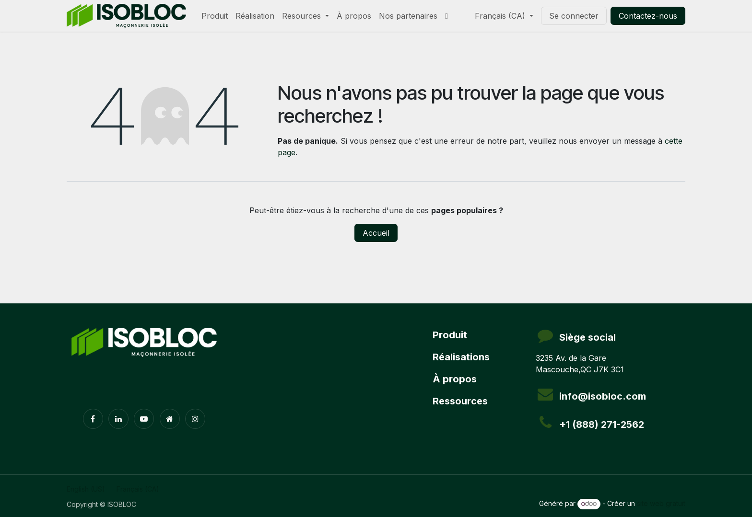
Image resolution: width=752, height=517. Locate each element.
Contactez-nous (648, 16)
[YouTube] (144, 419)
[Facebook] (93, 419)
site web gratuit (661, 503)
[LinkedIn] (118, 419)
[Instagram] (195, 419)
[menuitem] (215, 15)
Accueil (376, 233)
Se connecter (574, 16)
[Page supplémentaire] (170, 419)
